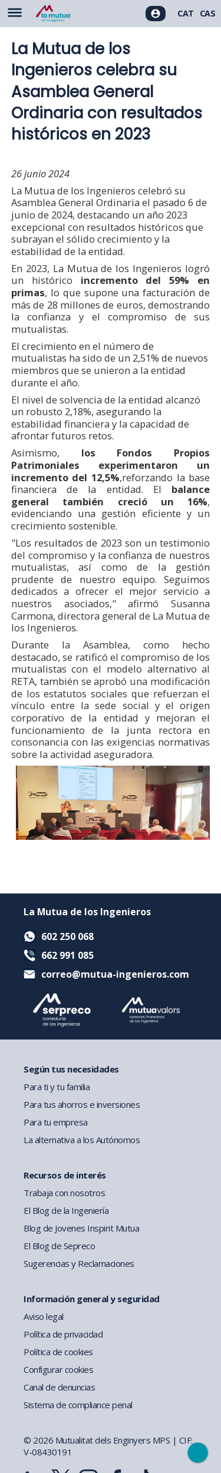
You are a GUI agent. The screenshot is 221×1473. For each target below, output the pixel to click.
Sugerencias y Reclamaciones (79, 1263)
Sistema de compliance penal (78, 1405)
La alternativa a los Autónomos (82, 1140)
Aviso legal (44, 1316)
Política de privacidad (63, 1334)
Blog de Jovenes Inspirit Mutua (81, 1228)
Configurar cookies (58, 1369)
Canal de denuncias (59, 1387)
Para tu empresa (56, 1122)
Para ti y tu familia (57, 1087)
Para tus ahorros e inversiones (82, 1104)
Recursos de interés (65, 1175)
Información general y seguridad (92, 1299)
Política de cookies (58, 1352)
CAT (185, 13)
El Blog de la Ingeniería (66, 1210)
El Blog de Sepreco (59, 1246)
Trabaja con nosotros (64, 1193)
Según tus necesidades (71, 1069)
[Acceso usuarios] (156, 13)
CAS (208, 13)
